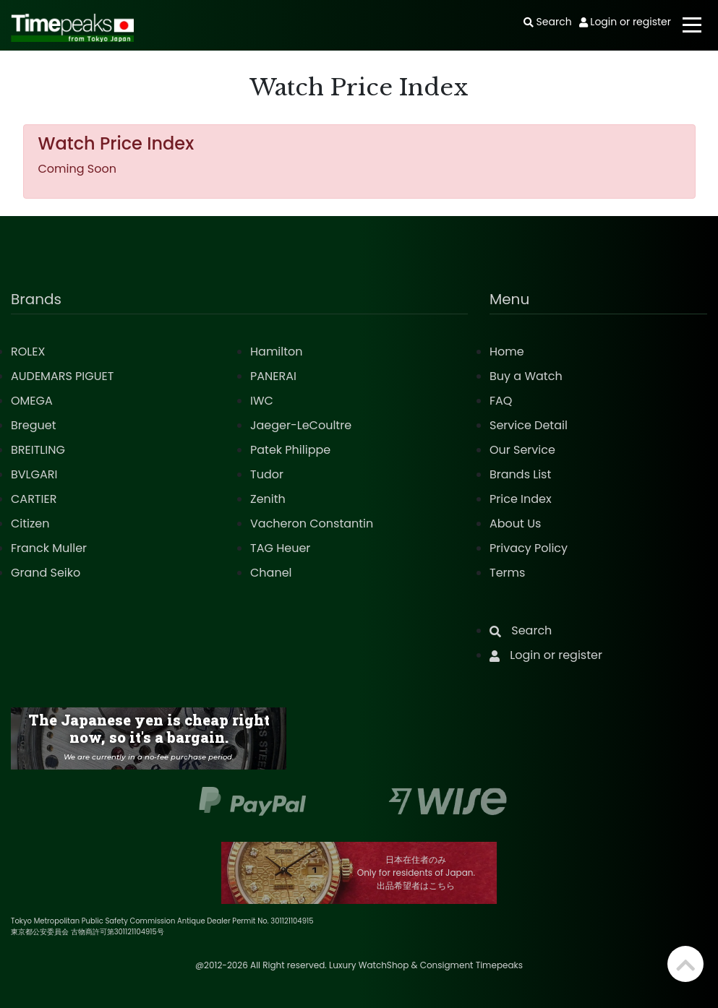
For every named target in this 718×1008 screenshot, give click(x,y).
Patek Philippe (290, 449)
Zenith (268, 499)
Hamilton (276, 351)
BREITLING (38, 449)
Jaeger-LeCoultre (300, 425)
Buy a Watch (526, 376)
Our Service (522, 449)
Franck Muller (49, 548)
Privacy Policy (529, 548)
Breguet (33, 425)
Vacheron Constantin (311, 523)
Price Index (521, 499)
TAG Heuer (280, 548)
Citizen (30, 523)
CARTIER (33, 499)
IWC (261, 400)
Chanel (271, 572)
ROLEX (28, 351)
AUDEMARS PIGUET (62, 376)
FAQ (501, 400)
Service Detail (529, 425)
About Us (515, 523)
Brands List (520, 474)
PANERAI (273, 376)
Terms (507, 572)
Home (507, 351)
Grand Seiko (45, 572)
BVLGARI (34, 474)
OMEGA (32, 400)
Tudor (266, 474)
